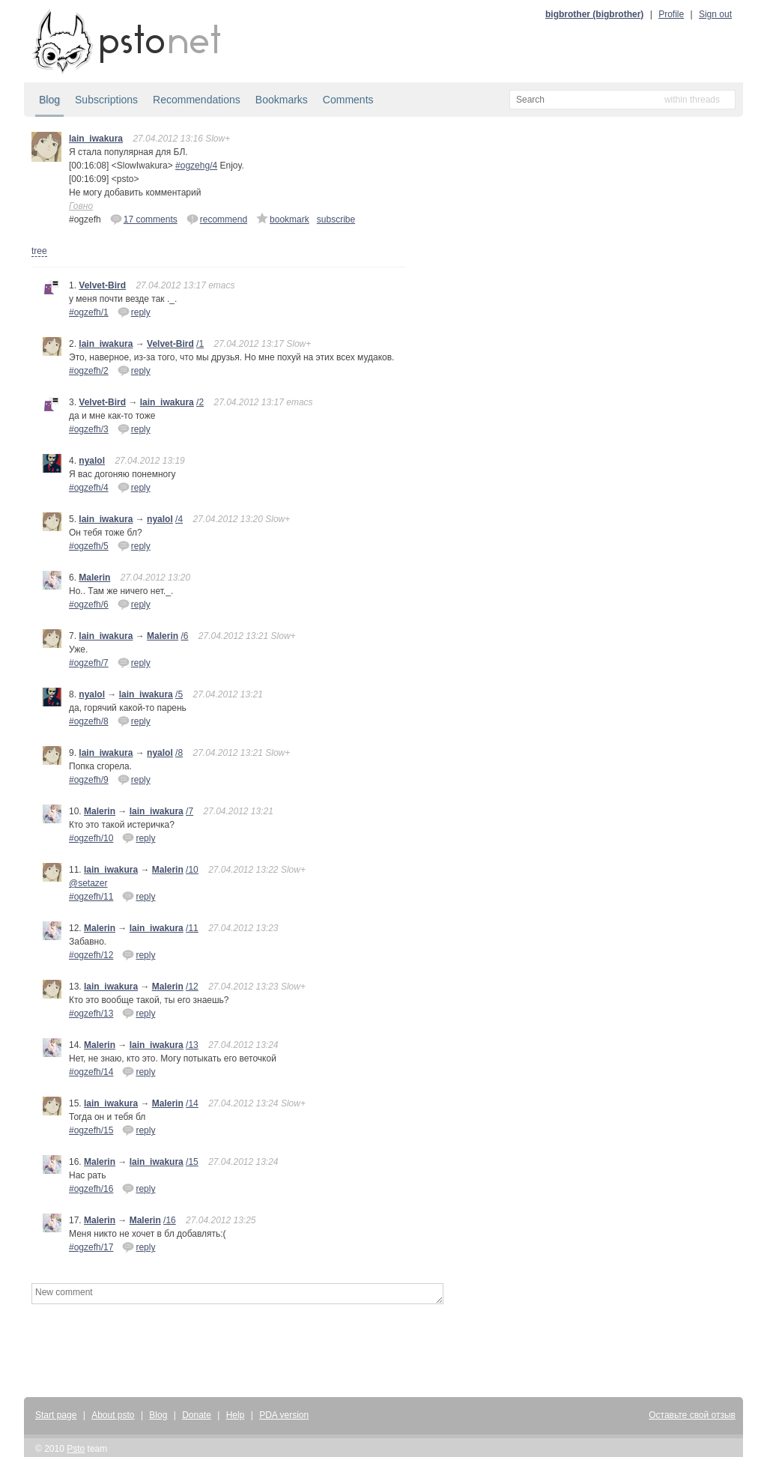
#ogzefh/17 (91, 1247)
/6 (184, 636)
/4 (179, 519)
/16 (169, 1220)
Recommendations (196, 100)
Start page (55, 1415)
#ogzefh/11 (91, 896)
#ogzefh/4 (89, 487)
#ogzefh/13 (91, 1013)
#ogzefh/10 (91, 838)
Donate (196, 1415)
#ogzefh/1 (89, 312)
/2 (200, 402)
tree (39, 251)
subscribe (336, 219)
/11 (192, 928)
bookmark (282, 219)
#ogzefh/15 (91, 1130)
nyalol (92, 460)
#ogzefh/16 (91, 1189)
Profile (671, 14)
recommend (217, 219)
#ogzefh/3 (89, 429)
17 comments (144, 219)
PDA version (284, 1415)
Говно (81, 206)
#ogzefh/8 (89, 721)
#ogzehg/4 (196, 165)
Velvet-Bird (102, 285)
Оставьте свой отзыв (692, 1415)
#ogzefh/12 (91, 955)
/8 (179, 753)
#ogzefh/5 (89, 546)
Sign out (715, 14)
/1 (200, 344)
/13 (192, 1045)
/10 (192, 869)
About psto (112, 1415)
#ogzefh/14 (91, 1072)
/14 (192, 1103)
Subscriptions (106, 100)
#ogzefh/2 (89, 371)
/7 (189, 811)
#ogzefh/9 (89, 780)
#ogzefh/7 (89, 663)
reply (134, 312)
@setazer (88, 883)
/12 (192, 986)
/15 (192, 1162)
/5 (179, 694)
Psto (76, 1449)
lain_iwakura (96, 138)
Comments (348, 100)
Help (235, 1415)
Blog (49, 100)
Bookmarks (281, 100)
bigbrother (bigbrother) (594, 14)
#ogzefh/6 (89, 604)
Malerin (94, 577)
